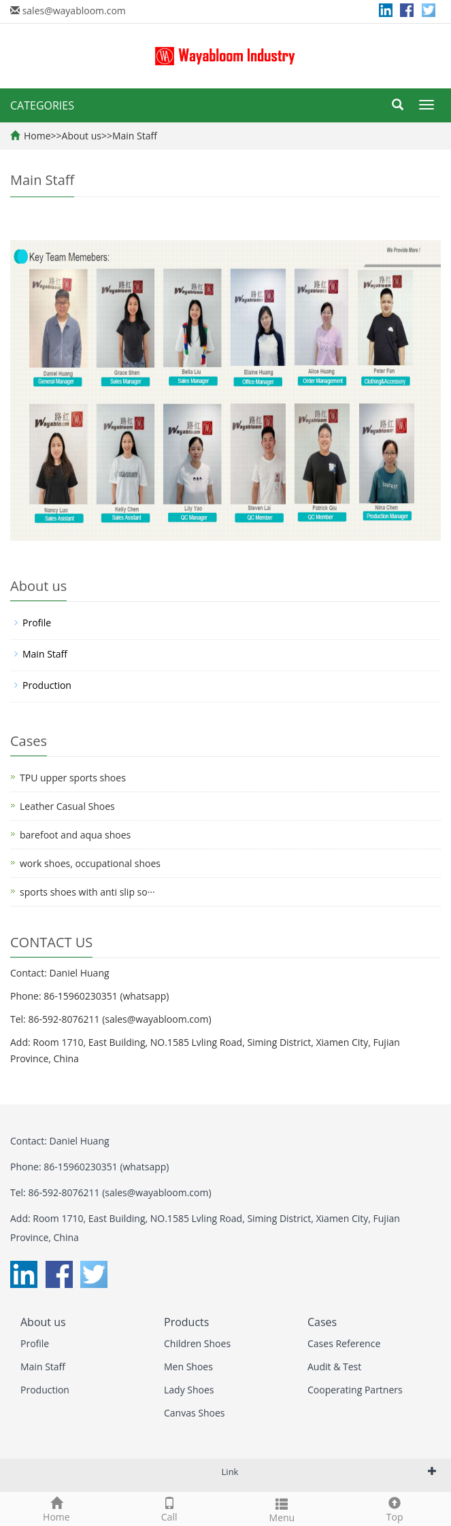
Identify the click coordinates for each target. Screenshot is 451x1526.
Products (186, 1322)
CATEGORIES (42, 105)
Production (46, 685)
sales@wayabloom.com (74, 10)
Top (394, 1508)
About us (81, 135)
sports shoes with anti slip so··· (87, 891)
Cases (322, 1322)
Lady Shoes (189, 1389)
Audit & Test (334, 1366)
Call (169, 1508)
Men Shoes (188, 1366)
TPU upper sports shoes (73, 777)
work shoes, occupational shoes (90, 863)
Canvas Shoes (194, 1412)
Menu (282, 1508)
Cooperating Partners (355, 1389)
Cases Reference (343, 1343)
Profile (36, 622)
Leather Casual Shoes (67, 806)
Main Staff (134, 135)
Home (37, 135)
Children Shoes (197, 1343)
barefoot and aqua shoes (75, 834)
